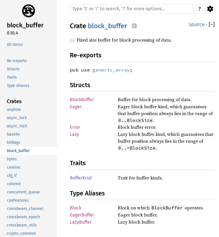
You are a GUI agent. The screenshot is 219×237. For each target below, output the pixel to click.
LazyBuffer (81, 222)
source (197, 24)
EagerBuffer (82, 215)
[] (212, 25)
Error (75, 127)
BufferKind (81, 178)
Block (75, 208)
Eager (76, 106)
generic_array (111, 70)
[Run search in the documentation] (132, 9)
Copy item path (134, 25)
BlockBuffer (82, 99)
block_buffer (107, 26)
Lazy (74, 134)
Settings (210, 9)
